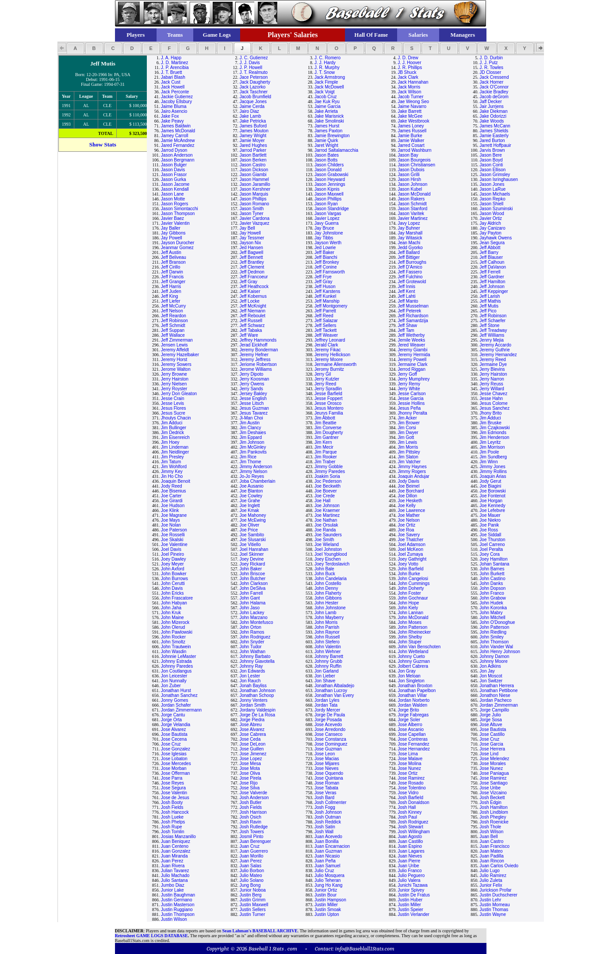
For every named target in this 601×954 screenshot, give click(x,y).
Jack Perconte (175, 91)
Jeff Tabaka (250, 330)
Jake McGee (410, 116)
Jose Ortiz (407, 773)
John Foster (409, 593)
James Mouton (253, 130)
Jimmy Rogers (412, 471)
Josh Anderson (253, 797)
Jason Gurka (173, 179)
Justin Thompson (178, 914)
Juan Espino (410, 846)
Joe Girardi (172, 500)
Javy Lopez (409, 223)
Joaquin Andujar (413, 476)
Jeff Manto (408, 301)
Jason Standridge (331, 208)
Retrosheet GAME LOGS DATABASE (151, 935)
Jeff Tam (406, 330)
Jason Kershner (254, 189)
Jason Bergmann (178, 160)
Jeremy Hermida (414, 354)
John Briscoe (252, 573)
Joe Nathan (325, 520)
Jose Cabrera (252, 734)
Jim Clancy (250, 427)
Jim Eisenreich (175, 437)
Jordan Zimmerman (498, 705)
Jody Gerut (490, 481)
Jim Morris (408, 447)
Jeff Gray (248, 281)
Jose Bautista (492, 729)
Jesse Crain (172, 398)
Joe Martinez (327, 515)
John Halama (252, 602)
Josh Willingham (414, 831)
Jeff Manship (327, 301)
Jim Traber (324, 461)
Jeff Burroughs (412, 262)
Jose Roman (326, 783)
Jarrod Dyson (174, 150)
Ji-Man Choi (251, 417)
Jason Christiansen (416, 164)
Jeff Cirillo (170, 267)
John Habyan (174, 602)
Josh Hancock (175, 812)
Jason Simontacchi (179, 208)
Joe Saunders (328, 534)
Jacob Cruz (325, 96)
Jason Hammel (254, 179)
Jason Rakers (411, 198)
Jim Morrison (492, 447)
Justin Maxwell (253, 904)
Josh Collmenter (330, 802)
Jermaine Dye (493, 364)
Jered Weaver (411, 344)
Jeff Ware (248, 335)
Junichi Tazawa (413, 885)
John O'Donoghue (497, 622)
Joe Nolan (171, 525)
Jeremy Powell (412, 359)
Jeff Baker (324, 252)
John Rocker (173, 637)
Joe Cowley (250, 495)
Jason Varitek (411, 213)
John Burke (409, 573)
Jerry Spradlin (328, 388)
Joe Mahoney (252, 515)
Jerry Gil (322, 374)
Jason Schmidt (412, 203)
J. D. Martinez (174, 62)
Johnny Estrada (176, 661)
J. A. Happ (171, 57)
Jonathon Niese (494, 695)
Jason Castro (252, 164)
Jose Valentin (174, 792)
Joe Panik (489, 525)
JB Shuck (407, 72)
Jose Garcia (491, 744)
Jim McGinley (252, 447)
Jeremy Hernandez (498, 354)
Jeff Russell (250, 320)
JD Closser (490, 72)
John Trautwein (176, 646)
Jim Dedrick (172, 432)
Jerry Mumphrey (413, 379)
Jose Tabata (326, 787)
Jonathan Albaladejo (334, 685)
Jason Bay (408, 155)
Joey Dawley (173, 559)
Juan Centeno (174, 846)
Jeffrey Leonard (329, 340)
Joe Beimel (408, 486)
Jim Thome (250, 461)
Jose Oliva (249, 773)
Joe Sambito (251, 534)
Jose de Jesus (175, 797)
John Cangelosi (413, 578)
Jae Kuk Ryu (327, 101)
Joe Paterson (174, 529)
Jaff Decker (490, 101)
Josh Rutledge (253, 826)
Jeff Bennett (251, 257)
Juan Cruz (249, 846)
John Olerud (173, 627)
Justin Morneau (494, 904)
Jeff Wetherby (411, 335)
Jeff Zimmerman (177, 340)
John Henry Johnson (499, 651)
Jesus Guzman (254, 408)
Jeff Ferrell (489, 271)
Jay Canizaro (492, 228)
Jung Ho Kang (328, 885)
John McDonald (413, 617)
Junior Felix (490, 885)
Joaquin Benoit (175, 481)
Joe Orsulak (326, 525)
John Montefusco (256, 622)
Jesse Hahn (491, 398)
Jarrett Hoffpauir (495, 145)
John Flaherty (327, 593)
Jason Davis (173, 169)
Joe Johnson (327, 505)
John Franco (491, 593)
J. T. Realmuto (253, 72)
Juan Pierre (409, 860)
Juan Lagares (411, 851)
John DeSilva (252, 588)
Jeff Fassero (410, 271)
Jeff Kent (406, 291)
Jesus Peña (409, 408)
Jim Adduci (490, 417)
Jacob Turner (410, 96)
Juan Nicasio (327, 856)
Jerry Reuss (491, 383)
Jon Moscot (490, 675)
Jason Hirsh (409, 179)
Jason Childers (329, 164)
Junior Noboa (252, 890)
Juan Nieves (410, 856)
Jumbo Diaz (172, 885)
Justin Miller (326, 904)
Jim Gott (406, 437)
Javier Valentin (175, 223)
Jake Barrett (409, 111)
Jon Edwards (252, 671)
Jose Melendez (494, 758)
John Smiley (491, 637)
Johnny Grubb (328, 661)
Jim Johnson (251, 442)
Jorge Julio (490, 714)
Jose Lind (488, 753)
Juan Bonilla (326, 841)
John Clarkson (253, 583)
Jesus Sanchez (494, 408)
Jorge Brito (408, 710)
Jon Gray (407, 671)
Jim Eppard (250, 437)
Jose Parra (171, 778)
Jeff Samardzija (413, 320)
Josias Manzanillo (178, 836)
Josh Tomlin (172, 831)
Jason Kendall (175, 189)
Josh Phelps (173, 821)
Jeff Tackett (325, 330)
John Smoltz (173, 641)
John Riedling (492, 632)
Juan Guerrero (253, 851)
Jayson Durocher (178, 242)
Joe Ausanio (251, 486)
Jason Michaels (494, 194)
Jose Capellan (411, 734)
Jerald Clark (326, 344)
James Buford (253, 125)
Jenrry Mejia (491, 340)
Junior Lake (172, 890)
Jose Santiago (493, 783)
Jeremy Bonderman (258, 349)
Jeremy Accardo (495, 344)
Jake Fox (170, 116)
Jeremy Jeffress (254, 359)
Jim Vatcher (409, 461)
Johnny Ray (251, 666)
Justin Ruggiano (177, 909)
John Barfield (410, 568)
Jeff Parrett (325, 310)
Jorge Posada (328, 719)
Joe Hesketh (410, 500)
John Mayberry (329, 617)
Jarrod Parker (252, 150)
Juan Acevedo (328, 836)
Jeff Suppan (172, 330)
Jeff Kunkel (325, 296)
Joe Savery (409, 534)
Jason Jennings (329, 184)
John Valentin (327, 646)
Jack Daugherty (254, 82)
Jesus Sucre (173, 413)
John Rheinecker (414, 632)
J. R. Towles (491, 67)
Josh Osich (250, 817)
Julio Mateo (250, 875)
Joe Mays (170, 520)
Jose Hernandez (414, 748)
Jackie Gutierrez (177, 96)
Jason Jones (491, 184)
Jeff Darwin (172, 271)
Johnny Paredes (177, 666)
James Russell (412, 130)
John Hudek (491, 602)
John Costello (327, 583)
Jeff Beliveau (173, 257)
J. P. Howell (250, 67)
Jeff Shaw (407, 325)
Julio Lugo (489, 870)
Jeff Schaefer (492, 320)
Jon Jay (486, 671)
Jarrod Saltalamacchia (336, 150)
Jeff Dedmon (251, 271)
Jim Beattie (325, 422)
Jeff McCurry (173, 306)
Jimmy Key (172, 471)
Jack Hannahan (413, 82)
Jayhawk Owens (495, 237)
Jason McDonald (414, 194)
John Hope (408, 602)
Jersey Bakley (253, 393)
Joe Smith (324, 539)
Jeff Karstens (327, 291)
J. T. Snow (324, 72)
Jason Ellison (492, 169)
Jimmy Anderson (255, 466)
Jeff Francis (172, 276)
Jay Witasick (410, 237)
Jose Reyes (172, 783)
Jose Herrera (492, 748)
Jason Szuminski (496, 208)
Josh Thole (490, 826)
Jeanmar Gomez (177, 247)
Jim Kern (323, 442)
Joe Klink (170, 510)
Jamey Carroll (174, 135)
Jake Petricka (252, 121)
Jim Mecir (323, 447)
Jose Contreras (413, 739)
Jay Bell (247, 228)
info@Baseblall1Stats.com (364, 948)
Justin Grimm (252, 899)
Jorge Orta (171, 719)
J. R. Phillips (410, 67)
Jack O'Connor (494, 87)
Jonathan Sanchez (179, 695)
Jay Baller (170, 228)
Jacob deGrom (494, 96)
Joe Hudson (172, 505)
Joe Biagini (490, 486)
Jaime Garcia (327, 106)
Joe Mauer (489, 515)
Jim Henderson (494, 437)
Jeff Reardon (173, 315)
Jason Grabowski (331, 174)
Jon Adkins (490, 666)
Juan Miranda (174, 856)
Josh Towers (251, 831)
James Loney (411, 125)
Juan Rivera (172, 865)
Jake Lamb (250, 116)
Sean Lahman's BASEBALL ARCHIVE (260, 930)
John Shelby (410, 637)
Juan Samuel (327, 865)
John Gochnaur (413, 598)
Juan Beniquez (175, 841)
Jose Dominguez (330, 744)
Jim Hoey (170, 442)
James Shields (493, 130)
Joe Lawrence (411, 510)
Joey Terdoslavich (331, 564)
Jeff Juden (171, 291)
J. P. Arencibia (175, 67)
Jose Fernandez (413, 744)
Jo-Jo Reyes (251, 476)
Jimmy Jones (492, 466)
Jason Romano (254, 203)
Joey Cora (489, 554)
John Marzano (253, 617)
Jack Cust (170, 82)
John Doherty (411, 588)
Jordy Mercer (327, 710)
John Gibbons (328, 598)
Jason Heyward (329, 179)
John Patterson (412, 627)
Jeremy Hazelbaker (180, 354)
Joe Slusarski (252, 539)
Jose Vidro (408, 792)
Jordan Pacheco (495, 700)
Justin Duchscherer (498, 894)
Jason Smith (251, 208)
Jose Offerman (175, 773)
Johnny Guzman (414, 661)
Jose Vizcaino (493, 792)
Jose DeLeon (252, 744)
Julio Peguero (411, 875)
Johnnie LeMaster (178, 656)
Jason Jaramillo (254, 184)
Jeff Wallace (173, 335)
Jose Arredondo (329, 729)
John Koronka (493, 607)
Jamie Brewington (331, 135)
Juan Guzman (328, 851)
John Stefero (327, 641)
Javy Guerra (326, 223)
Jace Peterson (253, 77)
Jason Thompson (178, 213)
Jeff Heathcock (253, 286)
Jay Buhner (409, 228)
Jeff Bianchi (325, 257)
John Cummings (413, 583)
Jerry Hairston (493, 374)
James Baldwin (176, 125)
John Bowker (174, 573)
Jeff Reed (323, 315)
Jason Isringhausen (498, 179)
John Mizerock (175, 622)
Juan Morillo (251, 856)
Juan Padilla (491, 856)
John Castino (492, 578)
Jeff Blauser (491, 257)
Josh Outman (327, 817)
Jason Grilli (408, 174)
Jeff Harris (171, 286)
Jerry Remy (409, 383)
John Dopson (492, 588)
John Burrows (174, 578)
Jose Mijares (326, 763)
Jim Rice (247, 456)
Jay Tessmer (251, 237)
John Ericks (172, 593)
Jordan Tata (325, 705)
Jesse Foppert (328, 398)
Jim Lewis (407, 442)
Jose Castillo (492, 734)
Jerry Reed (325, 383)
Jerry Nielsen (174, 383)
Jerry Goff (407, 374)
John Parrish (326, 627)
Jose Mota (249, 768)
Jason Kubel (410, 189)
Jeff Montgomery (330, 306)
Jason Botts (325, 160)
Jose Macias (326, 758)
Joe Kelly (407, 505)
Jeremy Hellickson (332, 354)
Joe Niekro (490, 520)
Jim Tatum (171, 461)
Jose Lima (408, 753)
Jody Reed (171, 486)
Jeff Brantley (251, 262)
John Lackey (251, 612)
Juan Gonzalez (176, 851)
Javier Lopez (327, 218)
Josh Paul (407, 817)
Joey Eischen (327, 559)
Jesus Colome (493, 403)
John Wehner (327, 651)
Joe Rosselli (173, 534)
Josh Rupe (171, 826)
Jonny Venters (253, 700)
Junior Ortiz (325, 890)
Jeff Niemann (252, 310)
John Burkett (491, 573)
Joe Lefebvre (492, 510)
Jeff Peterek (409, 310)
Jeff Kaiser (249, 291)
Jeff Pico (487, 310)
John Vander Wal (496, 646)
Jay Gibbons (173, 233)
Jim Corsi (407, 427)
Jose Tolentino (412, 787)
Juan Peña (325, 860)
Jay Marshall (410, 233)
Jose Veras (325, 792)
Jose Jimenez (252, 753)
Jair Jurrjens (491, 106)
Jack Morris (409, 87)
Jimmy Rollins (493, 471)
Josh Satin (324, 826)
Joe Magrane (174, 515)
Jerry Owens (251, 383)
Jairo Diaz (249, 111)
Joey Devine (251, 559)
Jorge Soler (409, 719)
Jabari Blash (173, 77)
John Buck (324, 573)
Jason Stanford (412, 208)
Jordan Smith (252, 705)
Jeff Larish (489, 296)
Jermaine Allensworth (335, 364)
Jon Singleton (411, 680)
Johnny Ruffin (327, 666)
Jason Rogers (174, 203)
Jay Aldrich (490, 223)
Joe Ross (488, 529)
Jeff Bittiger (409, 257)
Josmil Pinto (251, 836)
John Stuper (409, 641)
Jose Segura (173, 787)
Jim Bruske (490, 422)
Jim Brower (409, 422)
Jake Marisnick (329, 116)
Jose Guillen (251, 748)
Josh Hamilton (493, 807)
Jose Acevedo (328, 724)
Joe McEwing (252, 520)
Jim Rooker (325, 456)
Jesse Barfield (328, 393)
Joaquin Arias (492, 476)
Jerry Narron (491, 379)
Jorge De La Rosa (257, 714)
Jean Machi (409, 242)
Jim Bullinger (173, 427)
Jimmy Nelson (253, 471)
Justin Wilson (174, 919)
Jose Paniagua (494, 773)
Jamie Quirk (326, 140)
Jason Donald (327, 169)
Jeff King (169, 296)
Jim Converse (327, 427)
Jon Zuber (171, 685)
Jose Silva (249, 787)
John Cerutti (173, 583)
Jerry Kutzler (326, 379)
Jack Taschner (253, 91)
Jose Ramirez (411, 778)
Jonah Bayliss (253, 685)
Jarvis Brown (492, 150)
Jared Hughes (253, 145)
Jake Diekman (493, 111)
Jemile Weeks (411, 340)
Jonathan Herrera (496, 685)
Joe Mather (409, 515)
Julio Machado (175, 875)
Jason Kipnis (327, 189)
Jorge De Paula (329, 714)
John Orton (250, 627)
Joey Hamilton (493, 559)
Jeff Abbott (489, 247)
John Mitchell (492, 617)
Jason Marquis (253, 194)
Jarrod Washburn (414, 150)
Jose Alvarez (173, 729)
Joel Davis (171, 549)
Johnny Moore (493, 661)
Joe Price (248, 529)
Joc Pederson (327, 481)
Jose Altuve (490, 724)
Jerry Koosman (254, 379)
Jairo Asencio (174, 111)
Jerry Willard (491, 388)
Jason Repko (492, 198)
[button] (75, 48)
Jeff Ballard (409, 252)
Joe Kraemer (327, 510)
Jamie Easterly (494, 135)
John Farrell (251, 593)
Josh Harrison (253, 812)
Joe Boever (325, 491)
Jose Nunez (409, 768)
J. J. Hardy (325, 62)
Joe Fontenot (492, 495)
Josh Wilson (491, 831)
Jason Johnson (412, 184)
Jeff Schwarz (251, 325)
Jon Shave (324, 680)
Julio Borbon (251, 870)
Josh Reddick (327, 821)
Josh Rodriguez (413, 821)
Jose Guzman (328, 748)
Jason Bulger (174, 164)
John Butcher (252, 578)
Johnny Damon (494, 656)
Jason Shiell (491, 203)
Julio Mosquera (329, 875)
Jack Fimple (326, 82)
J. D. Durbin (491, 57)
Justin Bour (325, 894)
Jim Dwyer (408, 432)
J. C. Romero (327, 57)
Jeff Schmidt (173, 325)
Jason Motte (173, 198)
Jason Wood (491, 213)
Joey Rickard (252, 564)
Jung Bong (249, 885)
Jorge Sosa (490, 719)
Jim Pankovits (253, 452)
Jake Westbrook (413, 121)
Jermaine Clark (412, 364)
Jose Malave (410, 758)
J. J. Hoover (409, 62)
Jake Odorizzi (492, 116)
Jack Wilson (409, 91)
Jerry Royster (174, 388)
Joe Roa (406, 529)
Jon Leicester (174, 675)
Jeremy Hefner (253, 354)
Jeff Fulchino (410, 276)
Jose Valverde (253, 792)
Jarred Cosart (411, 145)
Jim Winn (488, 461)
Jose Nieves (326, 768)
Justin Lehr (490, 899)
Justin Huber (410, 899)
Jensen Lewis (174, 344)
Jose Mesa (249, 763)
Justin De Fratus (414, 894)
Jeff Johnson (492, 286)
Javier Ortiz (490, 218)
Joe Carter (171, 495)
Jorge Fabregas (413, 714)
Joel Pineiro (172, 554)
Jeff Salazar (326, 320)
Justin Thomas (493, 909)
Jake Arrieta (326, 111)
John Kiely (408, 607)
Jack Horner (491, 82)
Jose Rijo (248, 783)
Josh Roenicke (494, 821)
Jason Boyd (490, 160)
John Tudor (250, 646)
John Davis (172, 588)
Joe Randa (325, 529)
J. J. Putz (488, 62)
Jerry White (409, 388)
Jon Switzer (490, 680)
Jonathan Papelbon (417, 690)
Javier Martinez (413, 218)
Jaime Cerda (251, 106)
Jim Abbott (324, 417)
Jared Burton (492, 140)
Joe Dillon (407, 495)
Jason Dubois (411, 169)
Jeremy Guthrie (494, 349)
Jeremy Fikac (327, 349)
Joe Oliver (249, 525)
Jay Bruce (324, 228)
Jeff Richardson (413, 315)
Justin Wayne (492, 914)
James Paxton (328, 130)
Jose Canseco (328, 734)
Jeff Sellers (325, 325)
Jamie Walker (411, 140)
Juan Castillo (410, 841)
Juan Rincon (491, 860)
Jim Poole (489, 452)
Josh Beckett (492, 797)
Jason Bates (326, 155)
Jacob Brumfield (255, 96)
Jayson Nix (250, 242)
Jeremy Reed (492, 359)
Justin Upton (326, 914)
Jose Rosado (410, 783)
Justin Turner (252, 914)
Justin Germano (176, 899)
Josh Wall (323, 831)
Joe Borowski (492, 491)
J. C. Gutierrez (253, 57)
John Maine (172, 617)
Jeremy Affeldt (175, 349)
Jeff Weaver (326, 335)
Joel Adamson (411, 544)
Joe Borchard (411, 491)
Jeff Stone (489, 325)
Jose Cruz (489, 739)
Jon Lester (249, 675)
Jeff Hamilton (492, 281)
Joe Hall (322, 500)
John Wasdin (173, 651)
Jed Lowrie (325, 247)
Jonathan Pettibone (498, 690)
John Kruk (171, 612)
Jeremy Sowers (176, 364)
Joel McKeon (410, 549)
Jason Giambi (252, 174)
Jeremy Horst (174, 359)
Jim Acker (407, 417)
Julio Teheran (327, 880)
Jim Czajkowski (494, 427)
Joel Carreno (492, 544)
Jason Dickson (253, 169)
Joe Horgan (490, 500)
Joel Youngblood (330, 554)
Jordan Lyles (326, 700)
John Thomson (494, 641)
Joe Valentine (174, 544)
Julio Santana (174, 880)
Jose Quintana (328, 778)
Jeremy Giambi (412, 349)
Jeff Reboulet (252, 315)
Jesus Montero (329, 408)
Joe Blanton (251, 491)
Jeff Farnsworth (329, 271)
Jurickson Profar (495, 890)
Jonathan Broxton (415, 685)
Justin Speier (410, 909)
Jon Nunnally (174, 680)
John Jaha (171, 607)
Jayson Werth (327, 242)
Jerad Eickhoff (253, 344)
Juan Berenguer (255, 841)
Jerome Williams (255, 369)
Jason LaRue (492, 189)
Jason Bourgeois (414, 160)
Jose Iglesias (174, 753)
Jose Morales (492, 763)
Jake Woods (491, 121)
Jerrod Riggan (411, 369)
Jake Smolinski (329, 121)
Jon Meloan (409, 675)
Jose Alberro (410, 724)
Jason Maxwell (329, 194)
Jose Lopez (250, 758)
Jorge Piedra (251, 719)
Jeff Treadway (493, 330)
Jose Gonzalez (175, 748)
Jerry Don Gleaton (179, 393)
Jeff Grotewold (412, 281)
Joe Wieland (326, 544)
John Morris (325, 622)
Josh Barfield (410, 797)
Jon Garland (326, 671)
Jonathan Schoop (256, 695)
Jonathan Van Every (334, 695)
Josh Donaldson (413, 802)
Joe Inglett (249, 505)
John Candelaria (330, 578)
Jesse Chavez (493, 393)
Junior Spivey (411, 890)
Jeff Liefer (170, 301)
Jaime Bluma (174, 106)
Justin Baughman (178, 894)
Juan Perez (172, 860)
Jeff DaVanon (492, 267)
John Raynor (327, 632)
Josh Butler (250, 802)
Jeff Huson (325, 286)
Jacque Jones (253, 101)
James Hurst (326, 125)
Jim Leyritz (490, 442)
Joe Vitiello (249, 544)
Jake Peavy (172, 121)
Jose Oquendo (328, 773)
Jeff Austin (171, 252)
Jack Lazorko (252, 87)
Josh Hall (407, 807)
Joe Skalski (172, 539)
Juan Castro (491, 841)
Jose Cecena (174, 739)
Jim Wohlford (174, 466)
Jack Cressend (494, 77)
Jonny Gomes (174, 700)
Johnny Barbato (254, 656)
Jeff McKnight (252, 306)
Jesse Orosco (327, 403)
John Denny (326, 588)
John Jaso (249, 607)
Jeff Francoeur (253, 276)
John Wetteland (413, 651)
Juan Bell (488, 836)
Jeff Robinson (492, 315)
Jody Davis (408, 481)
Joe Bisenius (173, 491)
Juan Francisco (494, 846)
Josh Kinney (409, 812)
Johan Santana (494, 564)
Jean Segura (492, 242)
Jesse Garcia (410, 398)
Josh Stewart (410, 826)
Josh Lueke (172, 817)
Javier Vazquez (254, 223)
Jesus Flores (173, 408)
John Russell (327, 637)
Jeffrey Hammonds (257, 340)
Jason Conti (491, 164)
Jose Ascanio (411, 729)
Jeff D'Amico (410, 267)
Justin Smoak (327, 909)
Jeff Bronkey (326, 262)
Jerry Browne (174, 374)
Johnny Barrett (328, 656)
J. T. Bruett (171, 72)
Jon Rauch (249, 680)
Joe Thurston (492, 539)
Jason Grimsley (494, 174)
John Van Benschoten (419, 646)
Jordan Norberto (413, 700)
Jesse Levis (172, 403)
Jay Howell (249, 233)
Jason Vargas (327, 213)
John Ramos (251, 632)
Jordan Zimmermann (181, 710)
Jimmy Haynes (412, 466)
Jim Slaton (408, 456)
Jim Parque (325, 452)
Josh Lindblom (493, 812)
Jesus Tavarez (253, 413)
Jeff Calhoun (491, 262)
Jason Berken (252, 160)
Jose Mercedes (176, 763)
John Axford (172, 568)
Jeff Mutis (488, 306)
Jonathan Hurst (176, 690)
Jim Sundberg (493, 456)
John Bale (324, 568)
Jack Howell (172, 87)
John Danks (491, 583)
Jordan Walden (412, 705)
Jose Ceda (249, 739)
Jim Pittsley (409, 452)
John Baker (250, 568)
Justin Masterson (178, 904)
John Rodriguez (254, 637)
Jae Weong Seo (413, 101)
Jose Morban (174, 768)
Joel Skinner (251, 554)
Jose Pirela (250, 778)
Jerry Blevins (492, 369)
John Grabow (492, 598)
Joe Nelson (409, 520)
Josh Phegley (492, 817)
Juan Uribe (408, 865)
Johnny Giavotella (257, 661)
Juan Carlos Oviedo (498, 865)
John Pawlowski (176, 632)
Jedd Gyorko (410, 247)
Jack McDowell (329, 87)
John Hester (326, 602)
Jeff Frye (323, 276)
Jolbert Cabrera (413, 666)
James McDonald (178, 130)
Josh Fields (172, 807)
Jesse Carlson (411, 393)
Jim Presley (172, 456)
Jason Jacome (175, 184)
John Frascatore (177, 598)
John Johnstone (330, 607)
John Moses (409, 622)
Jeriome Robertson (257, 364)
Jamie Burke (410, 135)
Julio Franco (409, 870)
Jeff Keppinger (493, 291)
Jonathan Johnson (257, 690)
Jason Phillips (252, 198)
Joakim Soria (327, 476)
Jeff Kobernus (253, 296)
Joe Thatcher (410, 539)
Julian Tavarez (175, 870)
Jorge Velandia (175, 724)
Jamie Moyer (251, 140)
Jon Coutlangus (176, 671)
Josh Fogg (324, 807)
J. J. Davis (249, 62)
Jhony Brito (490, 413)
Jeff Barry (488, 252)
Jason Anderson (177, 155)
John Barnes (491, 568)
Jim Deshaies (252, 432)
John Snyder (251, 641)
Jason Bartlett (252, 155)
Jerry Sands (251, 388)
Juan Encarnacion (332, 846)
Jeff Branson (173, 262)
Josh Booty (172, 802)
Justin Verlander (413, 914)
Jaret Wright (326, 145)
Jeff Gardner (491, 276)
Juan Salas (250, 865)
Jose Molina (409, 763)
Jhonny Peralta (412, 413)
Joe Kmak (249, 510)
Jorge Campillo (494, 710)
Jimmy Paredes (329, 471)
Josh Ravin (250, 821)
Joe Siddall (490, 534)
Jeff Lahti (406, 296)
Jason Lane (172, 194)
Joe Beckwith (327, 486)
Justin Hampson (330, 899)
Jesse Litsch (251, 403)
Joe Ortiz (406, 525)
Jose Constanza (330, 739)
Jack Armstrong (329, 77)
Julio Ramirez (492, 875)
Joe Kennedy (492, 505)
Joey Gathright (412, 559)
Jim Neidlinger (175, 452)
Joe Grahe (249, 500)
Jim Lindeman (174, 447)
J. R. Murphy (327, 67)
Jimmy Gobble (328, 466)
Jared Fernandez (178, 145)
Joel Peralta (491, 549)
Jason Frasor (174, 174)
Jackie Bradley (493, 91)
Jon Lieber (324, 675)
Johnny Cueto (411, 656)
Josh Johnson (328, 812)
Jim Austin (249, 422)
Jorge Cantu (173, 714)
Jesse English (253, 398)
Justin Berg (250, 894)
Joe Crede (324, 495)
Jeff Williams (491, 335)
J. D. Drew (408, 57)
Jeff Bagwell (251, 252)
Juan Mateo (490, 851)
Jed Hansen (251, 247)
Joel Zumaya (410, 554)
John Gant (249, 598)
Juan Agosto (410, 836)
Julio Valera (409, 880)
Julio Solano (251, 880)
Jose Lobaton (174, 758)
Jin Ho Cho (172, 476)
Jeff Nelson (172, 310)
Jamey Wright (252, 135)
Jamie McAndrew (178, 140)
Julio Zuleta (490, 880)
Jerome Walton (176, 369)
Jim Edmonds (492, 432)
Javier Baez (172, 218)
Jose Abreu (250, 724)
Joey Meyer (172, 564)
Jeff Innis (406, 286)
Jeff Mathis (490, 301)
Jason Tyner (251, 213)
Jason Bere (490, 155)
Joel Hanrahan (253, 549)
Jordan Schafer (176, 705)
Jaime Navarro (412, 106)
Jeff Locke (249, 301)
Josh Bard (324, 797)
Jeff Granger (173, 281)
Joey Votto (408, 564)
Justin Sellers (252, 909)
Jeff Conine (325, 267)
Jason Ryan (326, 203)
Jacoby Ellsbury (176, 101)
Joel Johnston (328, 549)
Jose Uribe (490, 787)
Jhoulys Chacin (176, 417)
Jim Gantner (326, 437)
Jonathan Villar (412, 695)
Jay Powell (171, 237)
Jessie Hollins (411, 403)
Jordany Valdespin (257, 710)
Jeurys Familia (328, 413)
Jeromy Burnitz (329, 369)
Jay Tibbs (323, 237)
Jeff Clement (251, 267)
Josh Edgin (490, 802)
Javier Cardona (254, 218)
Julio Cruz (324, 870)
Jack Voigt (324, 91)
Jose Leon (324, 753)
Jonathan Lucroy (330, 690)
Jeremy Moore (328, 359)
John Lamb (325, 612)
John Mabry (490, 612)
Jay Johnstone (328, 233)
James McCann (494, 125)
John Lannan (410, 612)
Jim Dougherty (328, 432)
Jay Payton (490, 233)
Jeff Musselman (413, 306)
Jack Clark (408, 77)
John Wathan (252, 651)
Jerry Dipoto (251, 374)
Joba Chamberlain (257, 481)
